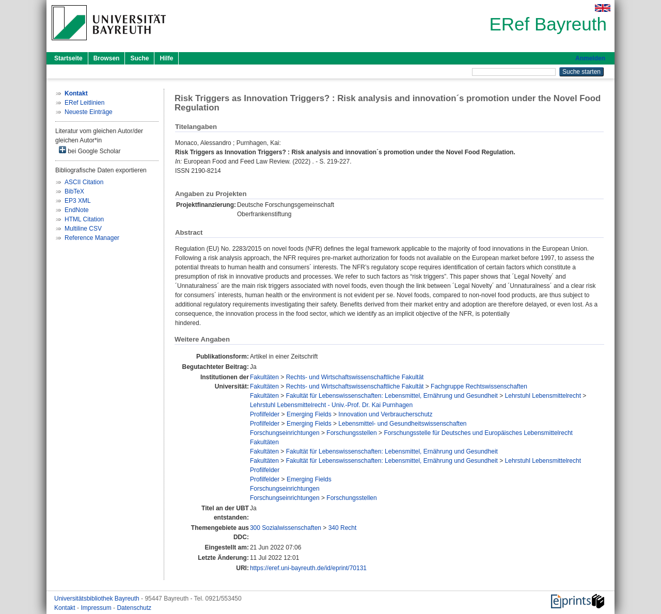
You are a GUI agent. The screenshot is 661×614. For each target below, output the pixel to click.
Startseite (68, 58)
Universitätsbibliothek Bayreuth (97, 598)
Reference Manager (92, 237)
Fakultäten (264, 377)
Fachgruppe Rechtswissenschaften (479, 386)
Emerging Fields (309, 414)
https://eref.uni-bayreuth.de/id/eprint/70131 (308, 568)
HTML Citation (84, 219)
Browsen (106, 58)
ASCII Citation (84, 182)
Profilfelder (264, 414)
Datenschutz (134, 607)
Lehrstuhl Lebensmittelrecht (543, 395)
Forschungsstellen (351, 433)
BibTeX (74, 191)
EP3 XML (78, 200)
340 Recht (342, 527)
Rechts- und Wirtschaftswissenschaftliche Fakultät (355, 377)
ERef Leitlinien (84, 102)
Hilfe (166, 58)
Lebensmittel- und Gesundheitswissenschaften (402, 423)
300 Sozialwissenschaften (285, 527)
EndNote (77, 210)
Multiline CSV (83, 228)
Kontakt (65, 607)
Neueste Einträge (89, 112)
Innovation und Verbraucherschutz (385, 414)
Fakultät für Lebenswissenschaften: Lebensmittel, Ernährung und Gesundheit (392, 395)
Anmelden (590, 58)
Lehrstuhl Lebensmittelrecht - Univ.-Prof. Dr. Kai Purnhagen (331, 405)
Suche (139, 58)
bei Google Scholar (89, 150)
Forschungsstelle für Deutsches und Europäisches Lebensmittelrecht (478, 433)
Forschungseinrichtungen (285, 433)
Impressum (97, 607)
